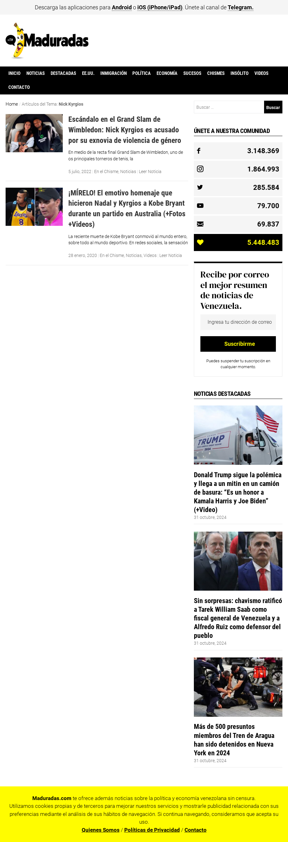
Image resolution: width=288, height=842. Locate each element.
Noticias (35, 73)
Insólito (240, 73)
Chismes (216, 73)
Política (141, 73)
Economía (167, 73)
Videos (261, 73)
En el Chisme (106, 171)
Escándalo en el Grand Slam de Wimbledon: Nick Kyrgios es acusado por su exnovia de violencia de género (124, 129)
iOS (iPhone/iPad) (159, 7)
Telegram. (241, 7)
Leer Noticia (150, 171)
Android (122, 7)
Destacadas (63, 73)
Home (12, 104)
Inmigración (113, 73)
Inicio (14, 73)
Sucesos (192, 73)
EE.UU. (88, 73)
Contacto (19, 87)
